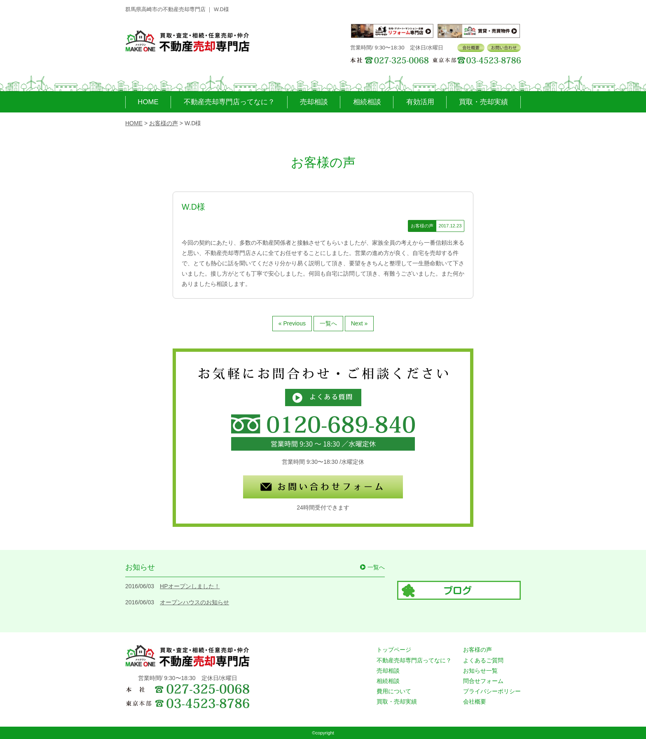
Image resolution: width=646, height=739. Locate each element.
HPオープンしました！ (190, 586)
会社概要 (474, 701)
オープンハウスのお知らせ (194, 602)
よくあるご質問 (483, 660)
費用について (394, 691)
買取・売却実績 (483, 102)
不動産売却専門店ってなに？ (229, 102)
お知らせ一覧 (480, 670)
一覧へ (328, 323)
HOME (148, 102)
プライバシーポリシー (492, 691)
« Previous (292, 323)
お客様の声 (477, 649)
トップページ (394, 649)
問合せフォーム (483, 681)
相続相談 (367, 102)
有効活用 (420, 102)
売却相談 (314, 102)
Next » (359, 323)
